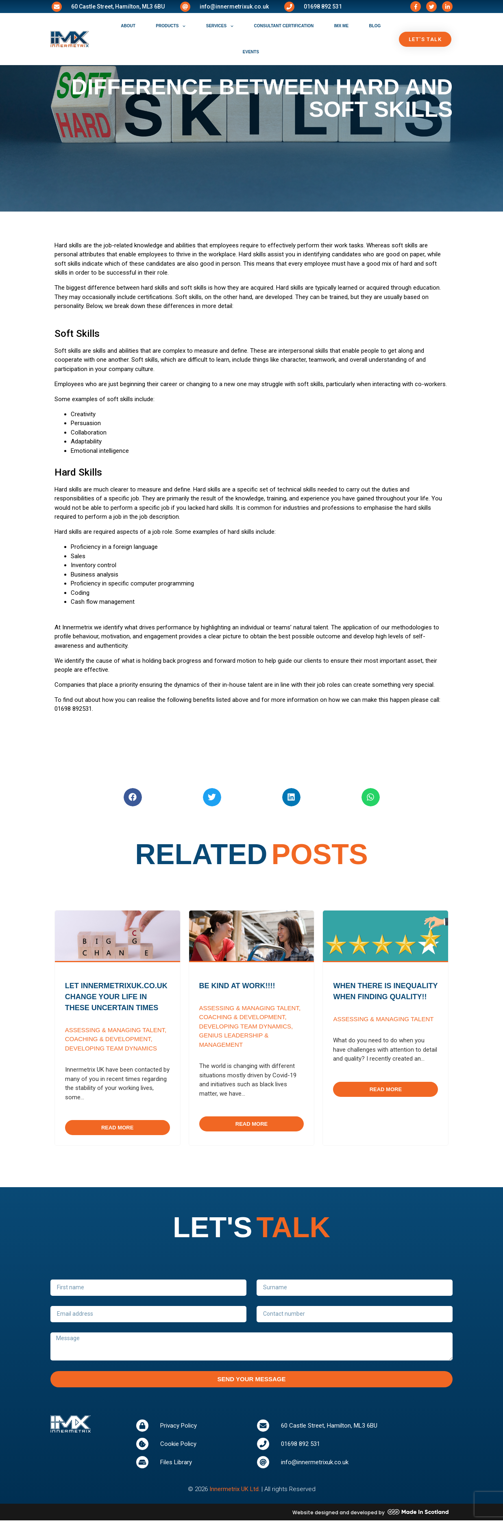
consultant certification (284, 26)
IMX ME (341, 26)
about (128, 26)
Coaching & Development (108, 1038)
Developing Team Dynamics (111, 1048)
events (251, 52)
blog (375, 26)
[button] (133, 797)
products (170, 26)
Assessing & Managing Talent (115, 1029)
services (219, 26)
